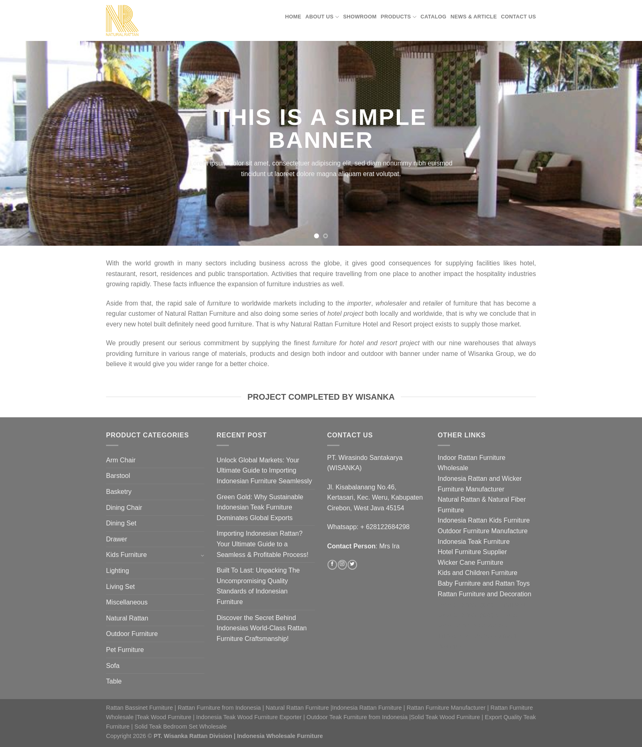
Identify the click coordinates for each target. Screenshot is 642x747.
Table (114, 681)
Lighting (117, 570)
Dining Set (121, 523)
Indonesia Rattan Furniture (367, 707)
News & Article (473, 17)
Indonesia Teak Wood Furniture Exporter (249, 717)
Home (293, 17)
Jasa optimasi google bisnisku (481, 604)
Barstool (118, 475)
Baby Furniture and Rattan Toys (484, 583)
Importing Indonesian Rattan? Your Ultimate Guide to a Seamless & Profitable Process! (262, 544)
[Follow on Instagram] (342, 565)
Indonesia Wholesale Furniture (280, 736)
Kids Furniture (126, 554)
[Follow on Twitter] (352, 565)
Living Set (120, 586)
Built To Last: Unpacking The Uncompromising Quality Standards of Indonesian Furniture (258, 586)
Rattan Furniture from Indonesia (219, 707)
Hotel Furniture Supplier (472, 551)
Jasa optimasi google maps (477, 614)
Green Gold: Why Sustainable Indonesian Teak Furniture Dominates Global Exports (260, 507)
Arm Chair (121, 460)
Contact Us (518, 17)
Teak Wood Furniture (164, 717)
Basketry (118, 491)
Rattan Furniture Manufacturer (446, 707)
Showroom (360, 17)
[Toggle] (202, 555)
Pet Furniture (125, 649)
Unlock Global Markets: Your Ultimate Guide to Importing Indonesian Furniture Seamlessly (264, 470)
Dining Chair (124, 507)
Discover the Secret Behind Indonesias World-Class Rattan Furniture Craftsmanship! (262, 628)
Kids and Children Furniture (478, 572)
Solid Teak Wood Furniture (445, 717)
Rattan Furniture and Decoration (484, 594)
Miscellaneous (126, 602)
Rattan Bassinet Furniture (139, 707)
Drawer (116, 539)
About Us (322, 17)
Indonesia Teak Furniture (474, 541)
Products (398, 17)
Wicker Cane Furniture (470, 562)
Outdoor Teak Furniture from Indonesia (357, 717)
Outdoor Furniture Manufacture (483, 530)
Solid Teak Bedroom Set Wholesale (180, 726)
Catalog (433, 17)
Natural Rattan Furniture (297, 707)
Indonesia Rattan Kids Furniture (484, 520)
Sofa (113, 665)
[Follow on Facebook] (332, 565)
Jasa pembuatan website (474, 625)
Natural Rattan (127, 618)
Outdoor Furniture (132, 633)
